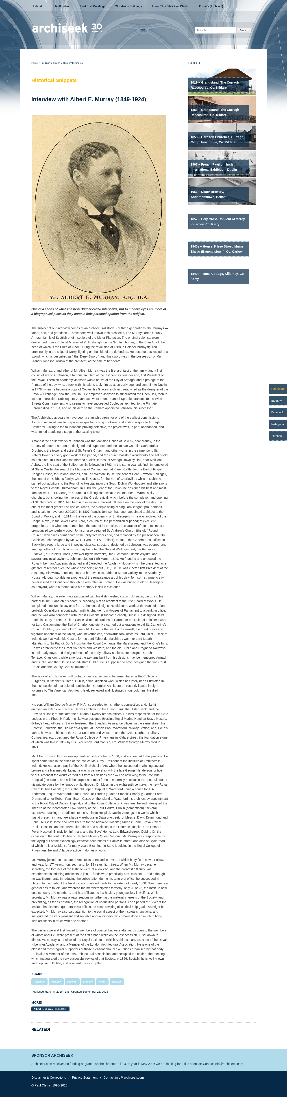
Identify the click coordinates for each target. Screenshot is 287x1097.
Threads (117, 981)
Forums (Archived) (211, 6)
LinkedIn (72, 981)
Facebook (39, 981)
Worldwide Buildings (128, 6)
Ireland (37, 6)
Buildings (45, 63)
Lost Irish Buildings (92, 6)
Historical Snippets (73, 63)
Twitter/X (56, 981)
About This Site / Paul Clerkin (170, 6)
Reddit (102, 981)
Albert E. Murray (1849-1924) (50, 1009)
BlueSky (88, 981)
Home (34, 63)
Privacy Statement (85, 1077)
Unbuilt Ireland (61, 6)
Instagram (277, 424)
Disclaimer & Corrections (48, 1077)
